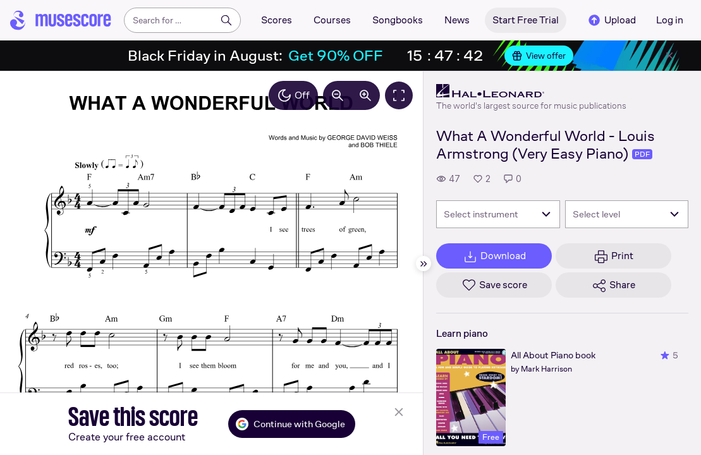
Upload (611, 20)
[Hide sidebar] (423, 263)
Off (293, 95)
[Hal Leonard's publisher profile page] (531, 91)
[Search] (226, 20)
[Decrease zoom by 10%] (337, 95)
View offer (539, 56)
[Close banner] (669, 55)
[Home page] (60, 20)
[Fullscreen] (399, 95)
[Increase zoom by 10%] (365, 95)
